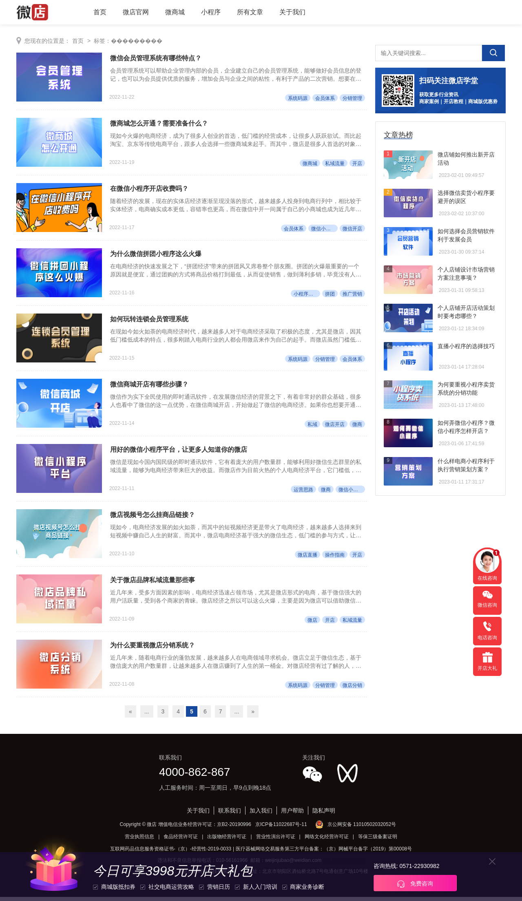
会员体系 (325, 99)
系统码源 (297, 99)
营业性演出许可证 (275, 841)
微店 (312, 624)
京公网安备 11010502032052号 (361, 828)
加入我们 (261, 814)
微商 (357, 427)
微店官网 (136, 12)
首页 (99, 12)
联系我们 (229, 814)
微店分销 (352, 689)
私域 (312, 427)
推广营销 (352, 295)
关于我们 (292, 12)
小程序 (211, 12)
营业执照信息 (139, 841)
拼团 (330, 295)
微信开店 (352, 230)
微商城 (175, 12)
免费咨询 (415, 884)
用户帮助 (292, 814)
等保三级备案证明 (377, 841)
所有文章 (250, 12)
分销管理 (352, 99)
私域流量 (335, 164)
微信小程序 (323, 230)
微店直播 (307, 558)
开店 (357, 164)
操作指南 (335, 558)
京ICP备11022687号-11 (281, 828)
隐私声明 (323, 814)
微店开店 (335, 427)
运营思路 (303, 492)
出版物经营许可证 (226, 841)
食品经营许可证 (181, 841)
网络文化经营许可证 (327, 841)
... (146, 715)
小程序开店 (306, 295)
